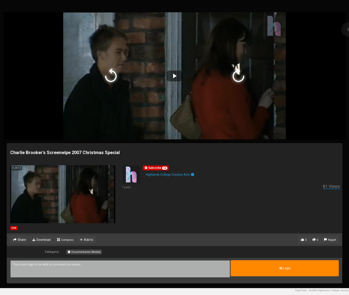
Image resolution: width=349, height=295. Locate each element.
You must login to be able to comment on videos (120, 269)
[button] (156, 167)
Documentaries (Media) (84, 252)
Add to (86, 239)
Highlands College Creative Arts (170, 174)
